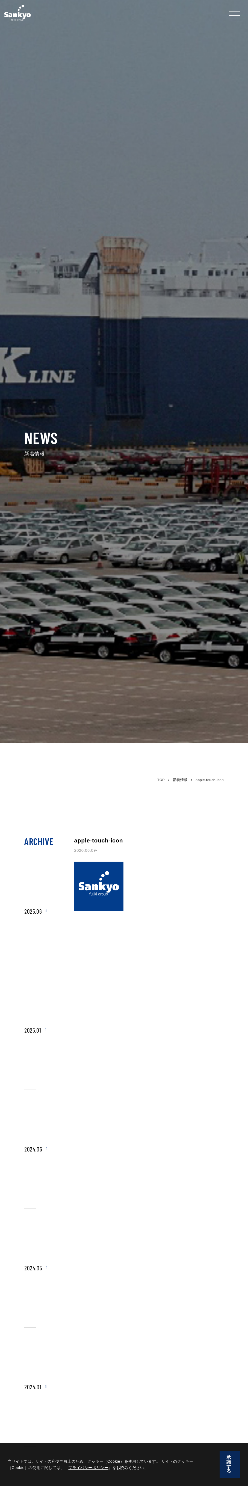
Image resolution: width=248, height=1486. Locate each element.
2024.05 (33, 1268)
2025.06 (33, 911)
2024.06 (33, 1149)
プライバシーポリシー (88, 1467)
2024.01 (32, 1387)
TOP (161, 780)
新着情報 (180, 780)
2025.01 (32, 1030)
